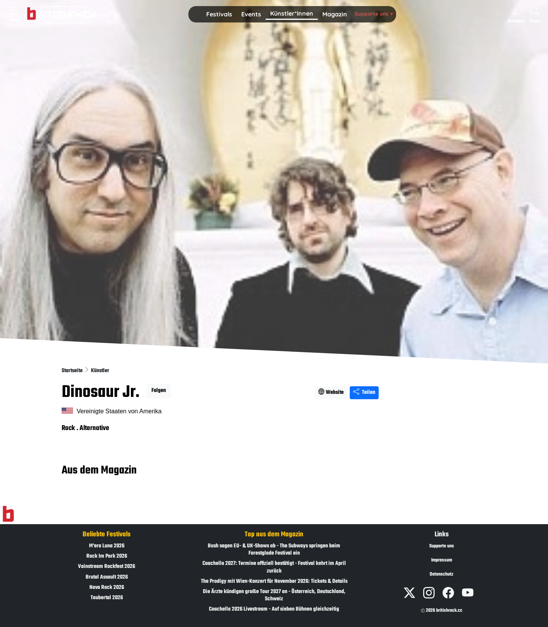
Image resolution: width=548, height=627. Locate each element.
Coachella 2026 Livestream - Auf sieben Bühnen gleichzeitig (274, 609)
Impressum (441, 560)
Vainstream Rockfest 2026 (106, 566)
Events (251, 14)
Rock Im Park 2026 (106, 556)
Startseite (73, 370)
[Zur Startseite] (8, 514)
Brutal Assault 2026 (107, 577)
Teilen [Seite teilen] (364, 392)
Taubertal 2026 (107, 597)
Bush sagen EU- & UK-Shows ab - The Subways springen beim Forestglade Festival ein (274, 550)
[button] (219, 14)
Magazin (334, 14)
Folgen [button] (158, 390)
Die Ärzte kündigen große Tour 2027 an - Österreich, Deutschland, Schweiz (274, 595)
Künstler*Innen (291, 13)
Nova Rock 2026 (106, 587)
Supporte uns (374, 13)
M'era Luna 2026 (106, 546)
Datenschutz (441, 574)
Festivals (219, 14)
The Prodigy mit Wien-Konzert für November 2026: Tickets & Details (274, 581)
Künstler (100, 370)
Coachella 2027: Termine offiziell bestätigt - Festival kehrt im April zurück (274, 567)
